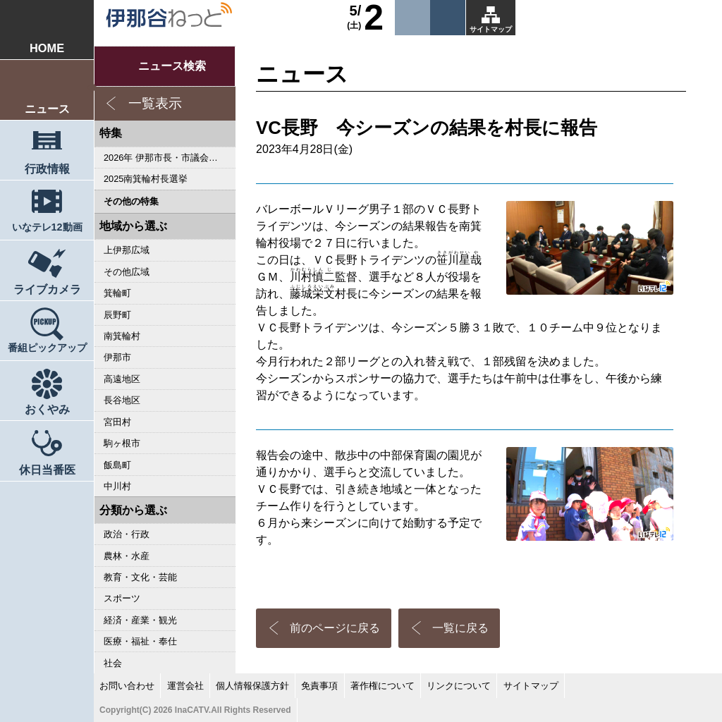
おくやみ (47, 409)
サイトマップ (491, 29)
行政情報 (47, 168)
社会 (113, 663)
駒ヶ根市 (122, 443)
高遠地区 (122, 379)
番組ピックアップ (47, 347)
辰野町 (117, 315)
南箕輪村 (122, 336)
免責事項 (319, 685)
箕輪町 (117, 293)
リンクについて (459, 685)
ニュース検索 (172, 66)
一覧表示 (155, 103)
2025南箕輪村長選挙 (146, 178)
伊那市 (117, 357)
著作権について (382, 685)
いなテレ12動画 (47, 227)
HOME (47, 48)
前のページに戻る (335, 628)
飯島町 (117, 465)
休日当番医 (47, 469)
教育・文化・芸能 (140, 577)
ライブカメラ (47, 289)
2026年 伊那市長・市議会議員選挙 (169, 157)
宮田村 (117, 422)
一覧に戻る (460, 628)
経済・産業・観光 (140, 620)
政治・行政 (126, 534)
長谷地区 (122, 400)
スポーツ (122, 598)
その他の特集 (131, 201)
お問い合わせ (126, 685)
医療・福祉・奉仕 (140, 641)
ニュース (47, 108)
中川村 (117, 486)
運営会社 (185, 685)
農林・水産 (126, 556)
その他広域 (126, 272)
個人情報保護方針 (252, 685)
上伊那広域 (126, 250)
